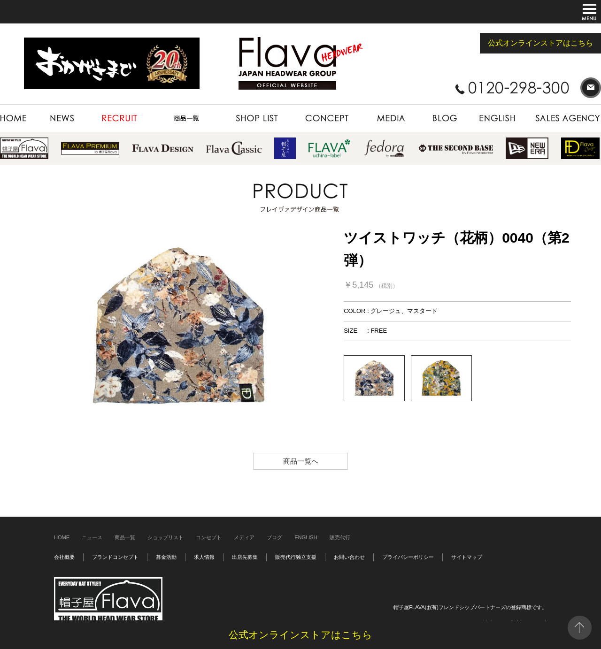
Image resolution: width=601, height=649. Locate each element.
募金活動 (166, 557)
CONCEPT (326, 118)
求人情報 (204, 557)
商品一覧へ (300, 461)
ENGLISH (498, 118)
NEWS (63, 118)
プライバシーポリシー (408, 557)
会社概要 (64, 557)
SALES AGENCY (563, 118)
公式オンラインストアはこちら (540, 43)
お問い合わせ (349, 557)
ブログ (274, 537)
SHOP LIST (257, 118)
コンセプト (209, 537)
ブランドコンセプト (115, 557)
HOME (19, 118)
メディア (244, 537)
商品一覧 (125, 537)
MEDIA (390, 118)
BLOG (444, 118)
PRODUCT (186, 118)
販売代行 (340, 537)
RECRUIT (119, 118)
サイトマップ (466, 557)
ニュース (92, 537)
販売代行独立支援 (295, 557)
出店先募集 (245, 557)
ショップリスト (165, 537)
